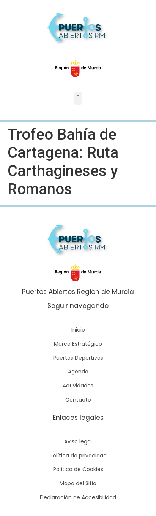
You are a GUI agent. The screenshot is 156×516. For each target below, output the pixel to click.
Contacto (78, 399)
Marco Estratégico (78, 344)
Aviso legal (78, 441)
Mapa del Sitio (78, 483)
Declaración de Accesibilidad (78, 497)
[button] (78, 98)
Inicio (78, 329)
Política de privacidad (78, 455)
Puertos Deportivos (78, 358)
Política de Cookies (78, 469)
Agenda (78, 371)
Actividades (78, 385)
